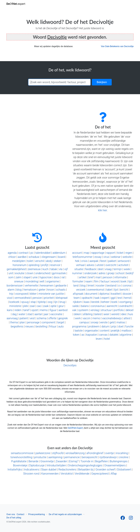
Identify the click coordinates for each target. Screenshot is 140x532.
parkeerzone (42, 453)
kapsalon (91, 334)
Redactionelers (67, 469)
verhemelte (31, 285)
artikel (82, 277)
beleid (98, 314)
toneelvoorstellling (21, 457)
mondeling (31, 281)
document (91, 293)
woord (115, 281)
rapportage (97, 252)
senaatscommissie (22, 453)
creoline (123, 457)
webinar (115, 256)
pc (31, 252)
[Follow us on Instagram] (131, 518)
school (120, 273)
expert (105, 297)
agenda (12, 252)
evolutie (19, 273)
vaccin (86, 318)
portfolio (119, 310)
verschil (39, 261)
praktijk (115, 330)
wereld (115, 314)
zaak (46, 306)
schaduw (34, 256)
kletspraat (62, 297)
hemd (127, 297)
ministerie (15, 306)
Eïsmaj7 (74, 461)
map (86, 252)
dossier (127, 293)
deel (100, 269)
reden (17, 310)
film (96, 281)
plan (22, 322)
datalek (114, 334)
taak (97, 297)
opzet (34, 310)
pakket (112, 261)
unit (11, 273)
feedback (90, 269)
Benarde (33, 461)
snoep (94, 322)
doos (57, 277)
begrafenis (17, 326)
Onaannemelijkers (115, 465)
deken (77, 314)
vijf (66, 269)
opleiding (33, 265)
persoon (107, 277)
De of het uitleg (13, 517)
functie (129, 326)
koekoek (14, 302)
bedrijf (130, 273)
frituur (52, 326)
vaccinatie (56, 314)
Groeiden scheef (105, 469)
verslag (94, 310)
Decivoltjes (70, 365)
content (104, 330)
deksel (129, 310)
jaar (46, 314)
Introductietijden (56, 465)
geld (112, 322)
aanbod (63, 310)
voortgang (125, 302)
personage (33, 322)
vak (74, 310)
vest (32, 318)
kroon (50, 289)
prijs (113, 326)
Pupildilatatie (19, 461)
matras (121, 322)
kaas (86, 302)
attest (127, 318)
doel (120, 326)
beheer (105, 302)
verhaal (80, 265)
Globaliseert (124, 469)
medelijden (18, 261)
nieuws (29, 326)
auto (61, 326)
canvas (103, 334)
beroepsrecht (89, 457)
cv (119, 285)
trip (11, 293)
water (22, 314)
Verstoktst (67, 473)
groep (110, 273)
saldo (75, 306)
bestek (95, 302)
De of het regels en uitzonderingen (65, 514)
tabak (53, 269)
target (60, 322)
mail (98, 277)
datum (105, 326)
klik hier (102, 210)
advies (90, 265)
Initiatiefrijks (15, 469)
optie (54, 306)
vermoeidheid (22, 297)
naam (88, 281)
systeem (83, 310)
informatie (120, 277)
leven (99, 338)
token (76, 334)
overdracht (125, 306)
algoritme (125, 334)
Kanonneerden (50, 473)
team (77, 297)
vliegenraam (48, 256)
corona (127, 285)
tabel (109, 289)
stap (33, 302)
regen (128, 252)
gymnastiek (59, 273)
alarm (11, 289)
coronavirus (98, 306)
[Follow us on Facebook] (122, 518)
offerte (52, 318)
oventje (109, 453)
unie (35, 277)
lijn (56, 302)
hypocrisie (46, 277)
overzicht (110, 265)
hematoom (30, 289)
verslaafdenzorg (74, 453)
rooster (100, 285)
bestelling (41, 326)
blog (19, 289)
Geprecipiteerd (100, 473)
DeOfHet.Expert (75, 428)
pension (37, 297)
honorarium (19, 265)
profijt (44, 265)
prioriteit (49, 297)
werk (78, 318)
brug (62, 302)
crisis (84, 261)
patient (24, 318)
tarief (26, 310)
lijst (116, 289)
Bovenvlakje (20, 465)
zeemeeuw (34, 269)
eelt (42, 281)
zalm (18, 277)
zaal (32, 306)
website (127, 256)
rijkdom (77, 302)
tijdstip (42, 302)
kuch (45, 269)
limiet (91, 285)
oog (50, 302)
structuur (106, 310)
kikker (33, 293)
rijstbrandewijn (108, 457)
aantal (38, 314)
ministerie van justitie (51, 293)
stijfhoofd (57, 453)
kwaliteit (116, 293)
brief (91, 277)
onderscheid (42, 273)
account (77, 252)
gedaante (60, 285)
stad (29, 314)
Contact (20, 514)
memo (44, 310)
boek (123, 281)
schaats (60, 289)
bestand (111, 285)
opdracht (87, 297)
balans (85, 306)
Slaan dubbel (48, 469)
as (82, 334)
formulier (77, 281)
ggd (113, 297)
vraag (108, 269)
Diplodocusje (37, 465)
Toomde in (86, 461)
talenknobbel (43, 252)
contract (24, 252)
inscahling (122, 453)
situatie (78, 269)
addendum (58, 252)
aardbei (22, 256)
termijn (117, 269)
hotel (107, 338)
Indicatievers (31, 469)
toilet (30, 261)
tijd (130, 281)
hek (77, 261)
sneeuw (18, 281)
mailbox (126, 330)
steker (57, 261)
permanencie (72, 457)
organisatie (91, 330)
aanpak (94, 261)
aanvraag (12, 318)
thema (14, 322)
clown (29, 273)
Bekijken (102, 82)
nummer (77, 273)
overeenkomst (95, 289)
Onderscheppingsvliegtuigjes (85, 465)
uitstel (99, 265)
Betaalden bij (86, 469)
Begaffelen (101, 461)
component (48, 322)
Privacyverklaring (36, 514)
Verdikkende (82, 473)
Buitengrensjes (119, 461)
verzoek (80, 289)
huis (130, 314)
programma (79, 326)
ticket (120, 252)
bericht (124, 289)
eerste (104, 322)
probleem (94, 326)
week (127, 269)
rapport (110, 252)
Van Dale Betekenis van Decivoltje (117, 46)
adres (102, 273)
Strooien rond (31, 473)
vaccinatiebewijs (112, 318)
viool (9, 297)
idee (123, 314)
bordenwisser (15, 285)
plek (25, 306)
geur (61, 306)
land (75, 285)
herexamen (46, 285)
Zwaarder (61, 461)
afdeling (88, 314)
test (119, 297)
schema (41, 318)
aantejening (55, 457)
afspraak (78, 293)
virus (106, 256)
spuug (25, 302)
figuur (53, 310)
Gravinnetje (47, 461)
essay (97, 256)
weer (106, 314)
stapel (27, 277)
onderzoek (90, 273)
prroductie (40, 457)
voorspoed (21, 293)
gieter (42, 289)
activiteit (123, 265)
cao (39, 306)
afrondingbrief (94, 453)
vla (60, 269)
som (11, 277)
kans (10, 310)
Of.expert (15, 3)
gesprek (63, 318)
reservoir (55, 265)
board (61, 256)
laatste (79, 330)
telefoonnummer (83, 256)
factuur (104, 281)
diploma (104, 293)
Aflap (114, 473)
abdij (49, 261)
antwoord (123, 261)
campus (84, 322)
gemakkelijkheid (16, 269)
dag (14, 314)
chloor (12, 256)
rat (63, 277)
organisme (52, 281)
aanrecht (112, 306)
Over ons (10, 514)
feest (103, 261)
